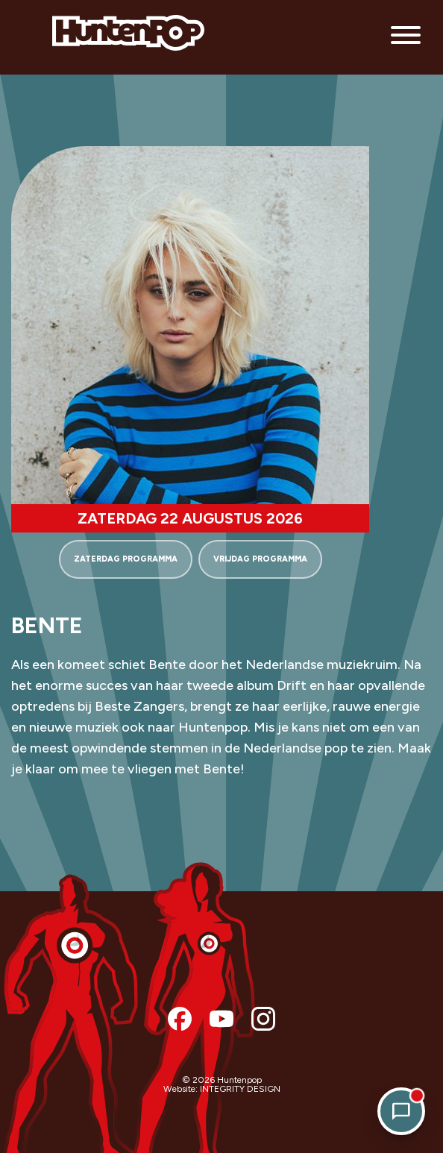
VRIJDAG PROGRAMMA (260, 559)
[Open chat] (401, 1111)
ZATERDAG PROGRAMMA (125, 559)
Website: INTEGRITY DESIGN (221, 1089)
